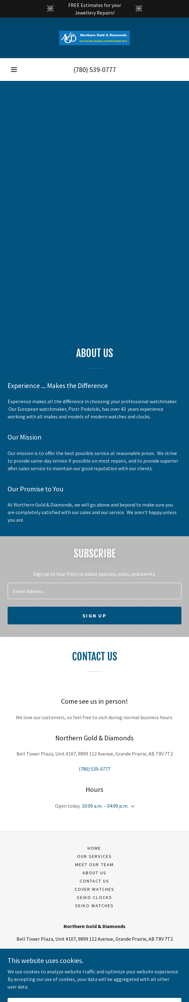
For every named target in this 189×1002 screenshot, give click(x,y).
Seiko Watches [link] (94, 905)
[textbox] (94, 591)
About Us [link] (94, 873)
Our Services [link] (94, 856)
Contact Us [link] (94, 881)
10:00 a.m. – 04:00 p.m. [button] (105, 806)
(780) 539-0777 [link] (94, 69)
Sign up (94, 615)
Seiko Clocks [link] (94, 897)
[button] (14, 69)
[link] (94, 38)
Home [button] (94, 848)
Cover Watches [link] (94, 889)
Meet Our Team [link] (94, 864)
